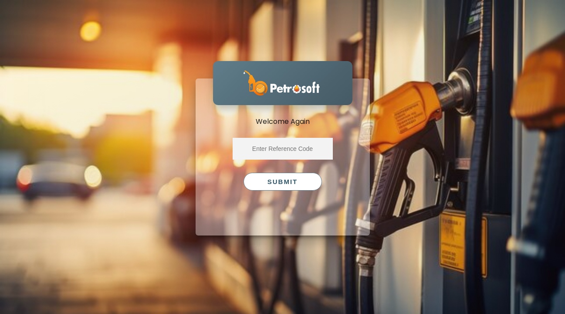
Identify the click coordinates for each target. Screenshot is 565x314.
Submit (282, 181)
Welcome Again (283, 121)
